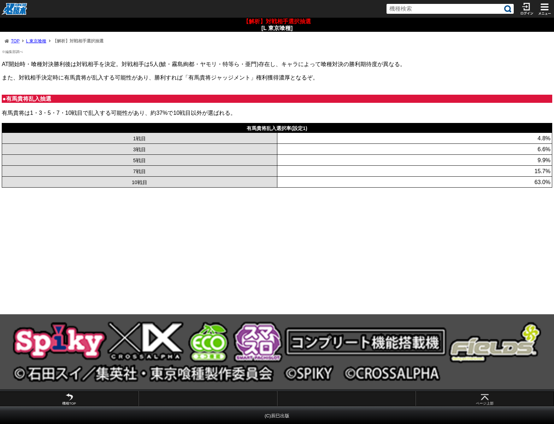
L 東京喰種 (36, 41)
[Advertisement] (212, 250)
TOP (15, 41)
